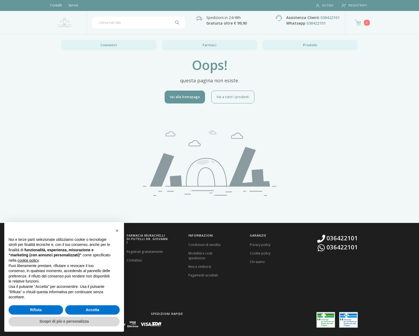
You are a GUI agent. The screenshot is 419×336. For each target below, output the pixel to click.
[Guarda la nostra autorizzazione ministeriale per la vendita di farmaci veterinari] (348, 319)
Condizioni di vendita (204, 244)
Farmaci (209, 45)
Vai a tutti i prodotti (232, 97)
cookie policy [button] (27, 260)
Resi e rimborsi (199, 266)
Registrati (354, 5)
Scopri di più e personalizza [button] (64, 321)
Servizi (73, 5)
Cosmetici (108, 45)
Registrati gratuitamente (145, 251)
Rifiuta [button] (36, 310)
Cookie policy (260, 253)
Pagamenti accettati (203, 275)
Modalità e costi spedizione (200, 255)
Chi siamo (257, 262)
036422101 (330, 17)
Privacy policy (260, 244)
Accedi (325, 5)
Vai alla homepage (185, 97)
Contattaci (134, 260)
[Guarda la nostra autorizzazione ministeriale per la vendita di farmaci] (325, 320)
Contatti (56, 5)
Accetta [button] (92, 310)
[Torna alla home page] (64, 22)
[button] (117, 230)
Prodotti (310, 45)
